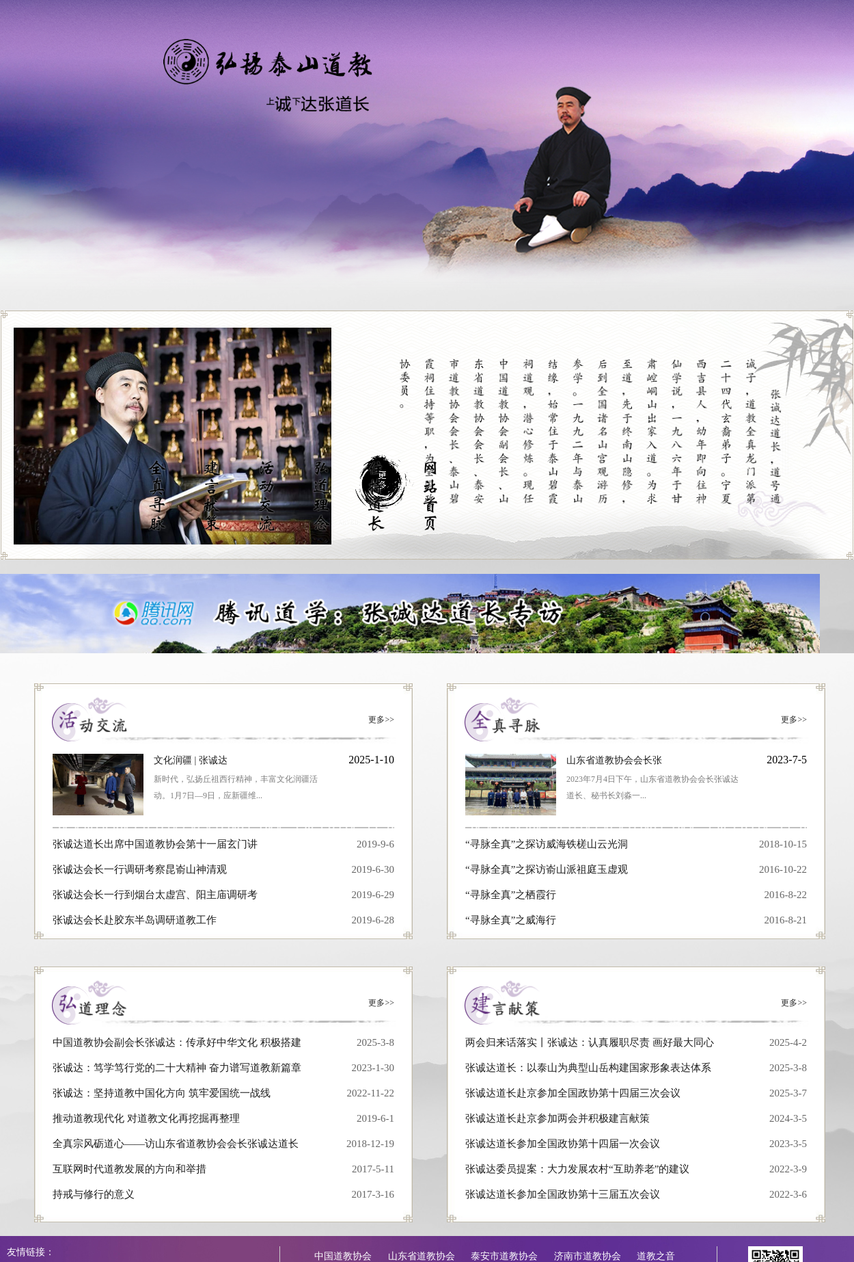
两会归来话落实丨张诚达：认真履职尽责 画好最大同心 (589, 1042)
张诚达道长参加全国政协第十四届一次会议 (562, 1143)
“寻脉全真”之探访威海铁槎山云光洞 (546, 844)
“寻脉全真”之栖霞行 (510, 894)
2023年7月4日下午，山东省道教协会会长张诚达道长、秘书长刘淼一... (652, 787)
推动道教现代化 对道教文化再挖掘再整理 (146, 1118)
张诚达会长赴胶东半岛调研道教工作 (135, 920)
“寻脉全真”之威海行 (510, 920)
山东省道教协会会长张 (614, 760)
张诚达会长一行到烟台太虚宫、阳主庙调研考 (155, 894)
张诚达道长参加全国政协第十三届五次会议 (562, 1194)
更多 (381, 719)
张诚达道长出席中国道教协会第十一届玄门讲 (155, 844)
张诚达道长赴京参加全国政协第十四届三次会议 (572, 1093)
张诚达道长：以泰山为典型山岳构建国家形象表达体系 (588, 1067)
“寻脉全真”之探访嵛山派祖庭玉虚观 (546, 869)
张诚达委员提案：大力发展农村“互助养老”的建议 (577, 1169)
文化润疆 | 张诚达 (191, 760)
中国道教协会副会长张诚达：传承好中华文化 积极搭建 (177, 1042)
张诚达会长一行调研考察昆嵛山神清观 (140, 869)
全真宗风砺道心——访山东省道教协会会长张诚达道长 (176, 1143)
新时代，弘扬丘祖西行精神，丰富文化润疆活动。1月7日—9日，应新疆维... (236, 787)
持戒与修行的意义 (94, 1194)
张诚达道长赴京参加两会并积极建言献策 (557, 1118)
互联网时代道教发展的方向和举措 (129, 1169)
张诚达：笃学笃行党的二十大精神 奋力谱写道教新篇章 (177, 1067)
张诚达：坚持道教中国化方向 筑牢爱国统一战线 (162, 1093)
